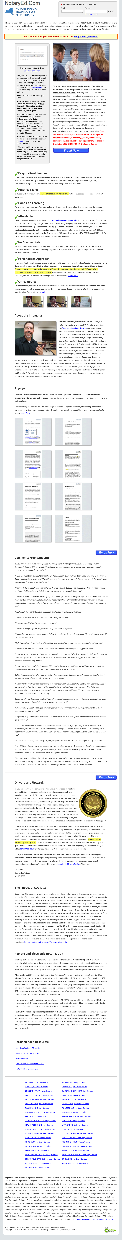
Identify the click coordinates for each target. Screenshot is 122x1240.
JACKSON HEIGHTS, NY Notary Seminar (40, 1121)
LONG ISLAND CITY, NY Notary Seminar (40, 1129)
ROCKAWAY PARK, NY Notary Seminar (77, 1146)
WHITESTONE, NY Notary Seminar (38, 1163)
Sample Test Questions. (86, 36)
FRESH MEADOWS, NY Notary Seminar (40, 1112)
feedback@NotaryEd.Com (69, 864)
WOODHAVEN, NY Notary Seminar (75, 1163)
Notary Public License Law (27, 1068)
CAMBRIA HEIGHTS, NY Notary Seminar (77, 1091)
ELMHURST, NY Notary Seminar (74, 1099)
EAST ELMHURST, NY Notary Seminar (39, 1099)
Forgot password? (91, 14)
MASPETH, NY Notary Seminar (74, 1129)
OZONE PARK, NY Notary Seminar (38, 1138)
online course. (36, 87)
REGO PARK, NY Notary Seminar (37, 1142)
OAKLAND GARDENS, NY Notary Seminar (78, 1133)
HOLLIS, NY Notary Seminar (35, 1116)
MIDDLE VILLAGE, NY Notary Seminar (39, 1133)
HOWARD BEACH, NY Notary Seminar (76, 1116)
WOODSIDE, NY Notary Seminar (37, 1167)
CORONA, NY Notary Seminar (73, 1095)
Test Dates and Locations (102, 1219)
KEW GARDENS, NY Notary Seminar (39, 1125)
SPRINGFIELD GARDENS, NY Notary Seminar (42, 1159)
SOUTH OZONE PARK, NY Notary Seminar (41, 1155)
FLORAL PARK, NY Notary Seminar (75, 1104)
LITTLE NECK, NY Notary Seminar (75, 1125)
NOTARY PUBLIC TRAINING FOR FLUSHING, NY (26, 12)
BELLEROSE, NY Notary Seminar (74, 1087)
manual (20, 141)
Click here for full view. (32, 71)
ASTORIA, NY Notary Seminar (73, 1082)
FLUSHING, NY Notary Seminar (37, 1108)
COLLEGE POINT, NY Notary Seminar (39, 1095)
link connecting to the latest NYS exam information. (46, 942)
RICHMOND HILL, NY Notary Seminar (76, 1142)
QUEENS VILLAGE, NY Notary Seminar (77, 1138)
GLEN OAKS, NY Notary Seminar (74, 1112)
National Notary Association (27, 1053)
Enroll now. (73, 275)
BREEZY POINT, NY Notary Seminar (38, 1091)
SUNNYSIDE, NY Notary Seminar (74, 1159)
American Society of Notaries (74, 328)
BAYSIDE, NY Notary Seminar (36, 1087)
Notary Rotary (22, 1058)
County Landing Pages (81, 1219)
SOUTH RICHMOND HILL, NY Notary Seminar (79, 1155)
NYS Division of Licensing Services (30, 1063)
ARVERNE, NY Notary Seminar (36, 1082)
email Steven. (26, 413)
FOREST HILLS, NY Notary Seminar (75, 1108)
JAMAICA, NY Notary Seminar (73, 1121)
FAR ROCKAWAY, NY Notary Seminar (39, 1104)
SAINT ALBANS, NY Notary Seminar (75, 1150)
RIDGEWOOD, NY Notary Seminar (38, 1146)
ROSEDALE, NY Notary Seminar (37, 1150)
